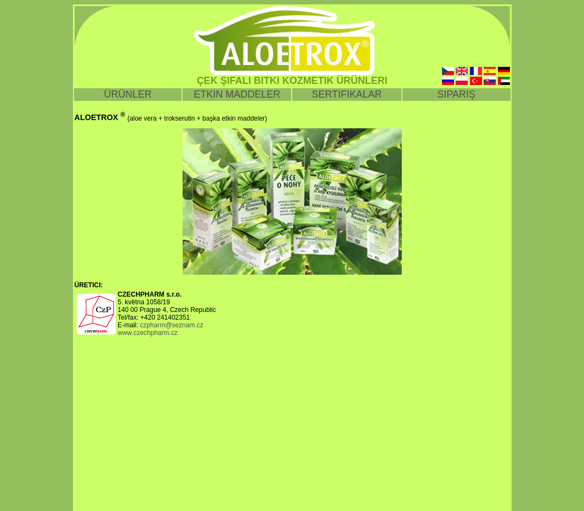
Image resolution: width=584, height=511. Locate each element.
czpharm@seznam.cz (171, 325)
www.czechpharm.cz (148, 333)
